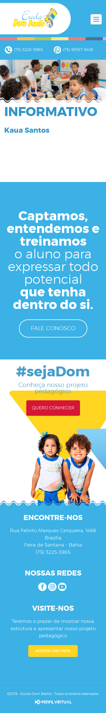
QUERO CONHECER (53, 408)
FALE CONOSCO (53, 328)
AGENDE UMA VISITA (53, 651)
